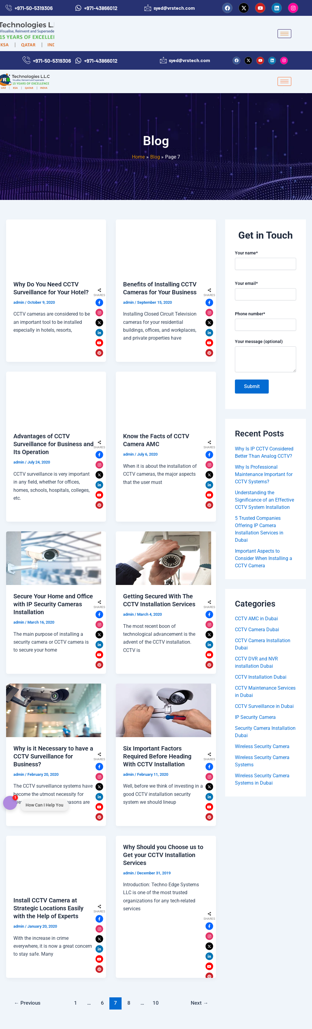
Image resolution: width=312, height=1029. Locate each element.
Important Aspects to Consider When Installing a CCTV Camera (263, 558)
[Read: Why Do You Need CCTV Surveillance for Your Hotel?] (53, 246)
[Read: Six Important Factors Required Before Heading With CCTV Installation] (163, 710)
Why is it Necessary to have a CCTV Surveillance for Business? (53, 756)
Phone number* (265, 321)
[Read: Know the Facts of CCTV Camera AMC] (163, 398)
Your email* (265, 290)
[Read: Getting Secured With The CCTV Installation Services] (163, 558)
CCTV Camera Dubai (257, 629)
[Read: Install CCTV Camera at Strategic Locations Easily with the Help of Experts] (53, 862)
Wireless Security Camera (262, 746)
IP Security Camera (255, 717)
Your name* (265, 260)
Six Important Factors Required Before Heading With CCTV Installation (157, 756)
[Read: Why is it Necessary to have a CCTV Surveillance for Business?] (53, 710)
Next (199, 1003)
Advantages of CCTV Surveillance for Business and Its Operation (53, 444)
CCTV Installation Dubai (260, 677)
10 (156, 1003)
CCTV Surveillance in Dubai (264, 706)
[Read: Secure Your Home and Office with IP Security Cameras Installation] (53, 558)
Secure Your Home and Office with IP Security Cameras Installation (53, 604)
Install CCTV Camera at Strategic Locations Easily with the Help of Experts (48, 908)
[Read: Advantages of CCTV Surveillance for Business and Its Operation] (53, 398)
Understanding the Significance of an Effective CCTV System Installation (264, 500)
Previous (27, 1003)
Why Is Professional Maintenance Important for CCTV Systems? (263, 474)
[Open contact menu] (10, 803)
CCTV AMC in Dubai (256, 618)
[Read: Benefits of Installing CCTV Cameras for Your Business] (163, 246)
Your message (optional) (265, 356)
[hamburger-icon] (284, 33)
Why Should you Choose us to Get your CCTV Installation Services (163, 854)
